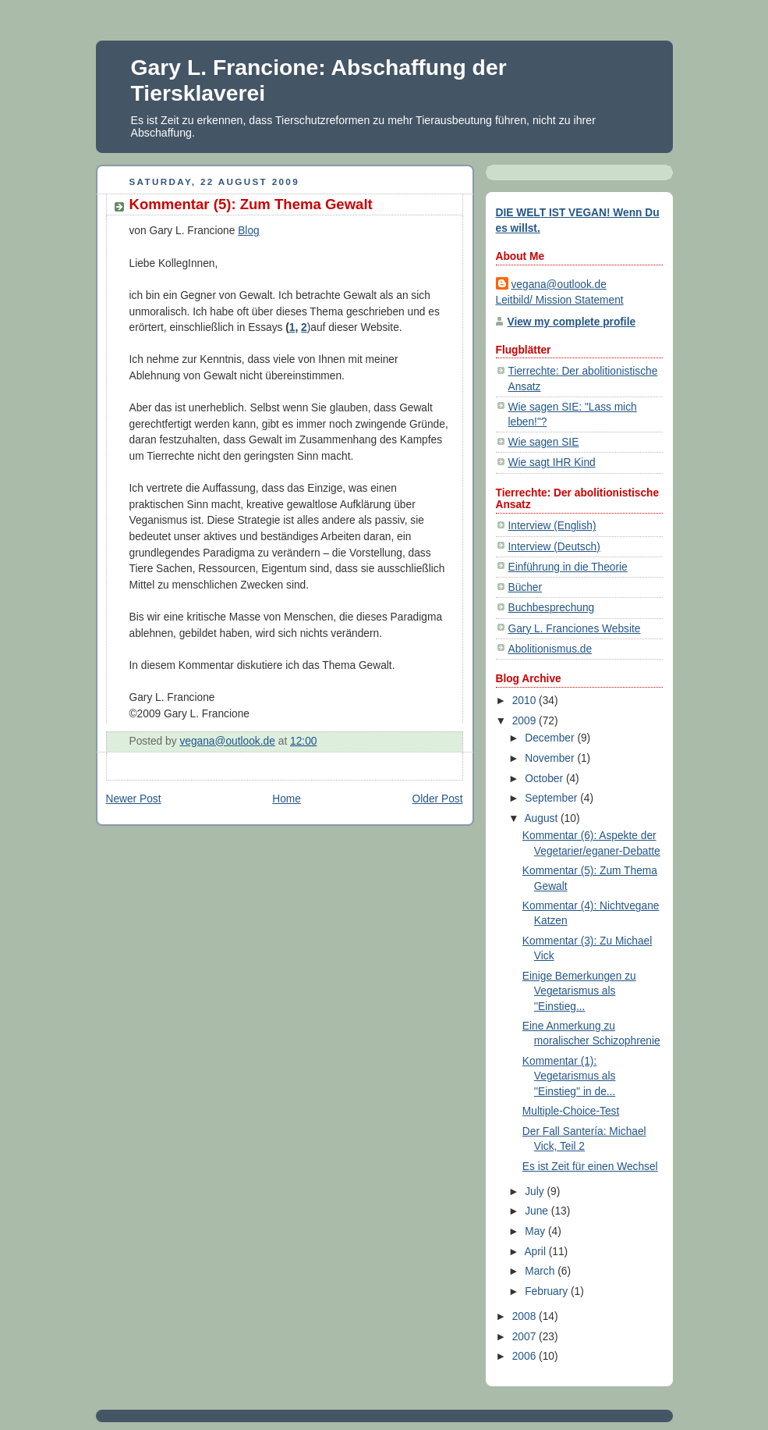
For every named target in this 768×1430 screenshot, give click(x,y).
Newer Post (133, 799)
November (551, 758)
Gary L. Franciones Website (574, 629)
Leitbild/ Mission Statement (560, 300)
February (548, 1291)
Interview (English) (552, 526)
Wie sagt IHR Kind (552, 462)
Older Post (437, 799)
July (536, 1191)
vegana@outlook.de (559, 284)
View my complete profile (572, 322)
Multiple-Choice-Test (570, 1111)
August (542, 818)
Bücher (525, 587)
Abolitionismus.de (550, 649)
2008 (525, 1316)
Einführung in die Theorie (568, 567)
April (536, 1251)
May (536, 1231)
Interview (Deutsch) (554, 547)
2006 (525, 1356)
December (551, 738)
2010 (525, 700)
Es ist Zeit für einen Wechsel (590, 1166)
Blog (249, 231)
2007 (525, 1337)
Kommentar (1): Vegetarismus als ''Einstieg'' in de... (569, 1076)
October (545, 778)
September (552, 798)
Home (286, 799)
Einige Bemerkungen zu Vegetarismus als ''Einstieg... (579, 991)
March (541, 1271)
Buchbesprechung (551, 608)
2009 (525, 721)
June (538, 1211)
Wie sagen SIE (543, 442)
